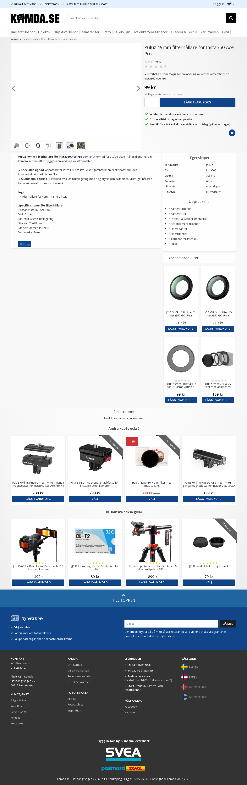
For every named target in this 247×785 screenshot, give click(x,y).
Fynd (225, 32)
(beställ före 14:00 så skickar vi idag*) (148, 680)
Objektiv (44, 32)
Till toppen (123, 598)
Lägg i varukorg (197, 102)
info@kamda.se (20, 663)
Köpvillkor (16, 706)
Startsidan (16, 39)
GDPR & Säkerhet (79, 682)
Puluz (158, 61)
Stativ (107, 32)
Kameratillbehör (23, 32)
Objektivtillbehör (66, 32)
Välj (95, 499)
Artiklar (72, 698)
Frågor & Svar (19, 700)
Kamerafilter (90, 32)
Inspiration (74, 710)
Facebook (130, 706)
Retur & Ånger (19, 712)
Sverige (189, 667)
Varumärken (209, 32)
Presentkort (18, 723)
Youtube (129, 712)
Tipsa (25, 244)
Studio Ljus (122, 32)
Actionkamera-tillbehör (150, 32)
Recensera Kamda (79, 676)
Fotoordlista (75, 704)
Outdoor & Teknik (184, 32)
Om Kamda (75, 665)
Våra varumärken (78, 670)
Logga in (218, 4)
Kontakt (15, 717)
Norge (189, 677)
